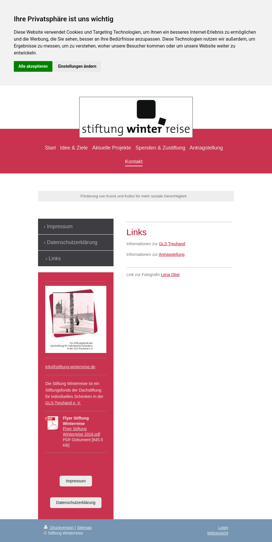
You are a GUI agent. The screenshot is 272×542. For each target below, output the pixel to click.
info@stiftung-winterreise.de (70, 367)
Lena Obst (170, 274)
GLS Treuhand (172, 243)
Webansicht (217, 533)
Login (223, 527)
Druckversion (59, 527)
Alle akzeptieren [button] (33, 66)
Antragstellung (172, 254)
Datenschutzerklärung (75, 502)
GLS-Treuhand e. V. (63, 403)
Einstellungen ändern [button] (77, 66)
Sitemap (84, 527)
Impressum (76, 481)
